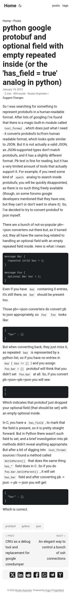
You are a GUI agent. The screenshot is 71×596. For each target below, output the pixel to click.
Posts (17, 21)
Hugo (48, 590)
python (26, 526)
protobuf (10, 526)
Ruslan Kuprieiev (23, 590)
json (38, 526)
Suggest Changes (13, 97)
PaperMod (58, 590)
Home (10, 5)
